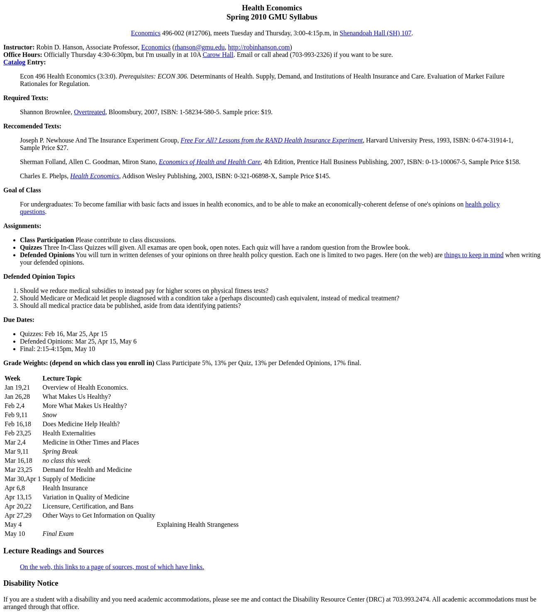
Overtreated (89, 111)
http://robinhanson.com (259, 47)
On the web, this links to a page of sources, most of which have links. (112, 566)
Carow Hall (217, 54)
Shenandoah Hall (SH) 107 (376, 33)
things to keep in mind (474, 254)
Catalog (14, 62)
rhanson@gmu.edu (200, 47)
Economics (146, 33)
